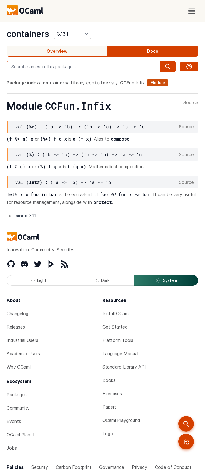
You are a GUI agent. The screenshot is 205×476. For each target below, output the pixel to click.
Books (109, 380)
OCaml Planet (21, 434)
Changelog (17, 313)
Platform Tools (117, 340)
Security (39, 467)
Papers (109, 407)
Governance (111, 467)
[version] (72, 34)
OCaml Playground (121, 420)
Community (18, 408)
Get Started (115, 327)
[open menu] (191, 11)
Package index (23, 83)
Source (190, 102)
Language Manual (120, 353)
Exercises (112, 393)
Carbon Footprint (73, 467)
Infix (140, 83)
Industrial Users (22, 340)
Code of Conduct (173, 467)
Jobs (12, 448)
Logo (107, 433)
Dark (102, 280)
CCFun (127, 83)
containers (28, 34)
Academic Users (23, 353)
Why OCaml (19, 367)
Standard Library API (124, 367)
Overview (57, 51)
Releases (16, 327)
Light (38, 280)
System (166, 280)
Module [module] (157, 82)
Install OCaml (115, 313)
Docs (152, 51)
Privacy (139, 467)
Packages (17, 394)
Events (14, 421)
